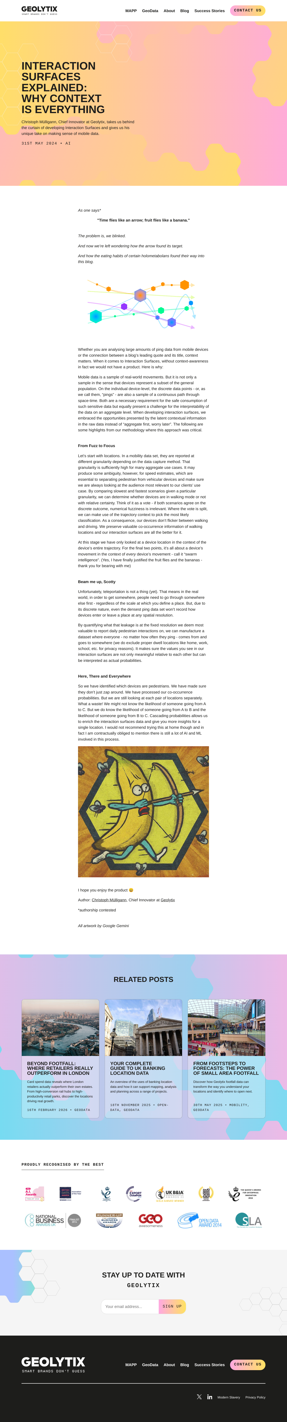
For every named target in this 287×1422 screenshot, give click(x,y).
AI (68, 143)
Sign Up (172, 1306)
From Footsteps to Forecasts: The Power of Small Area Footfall (226, 1068)
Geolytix (168, 900)
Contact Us (248, 10)
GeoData (150, 11)
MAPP (131, 11)
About (169, 11)
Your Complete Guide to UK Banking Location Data (137, 1068)
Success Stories (209, 11)
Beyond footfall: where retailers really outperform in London (60, 1068)
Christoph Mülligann (109, 900)
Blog (184, 11)
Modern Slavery (228, 1397)
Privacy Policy (255, 1397)
